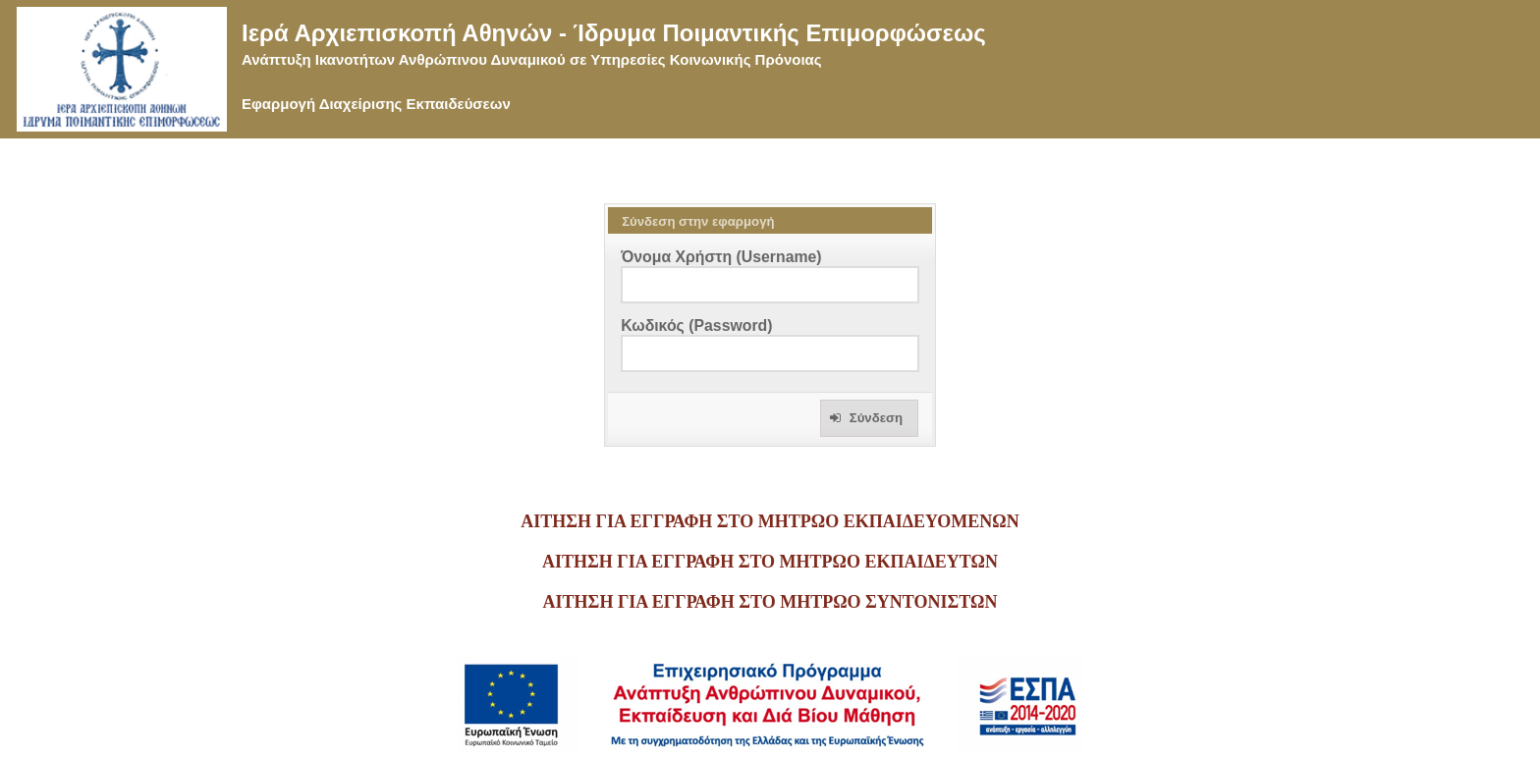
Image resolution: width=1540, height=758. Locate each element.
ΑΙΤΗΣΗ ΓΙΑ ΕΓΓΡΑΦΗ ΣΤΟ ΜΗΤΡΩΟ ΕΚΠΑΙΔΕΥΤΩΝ (770, 561)
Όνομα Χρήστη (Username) (721, 256)
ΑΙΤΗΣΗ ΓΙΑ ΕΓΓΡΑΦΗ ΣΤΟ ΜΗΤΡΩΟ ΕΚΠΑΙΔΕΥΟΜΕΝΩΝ (770, 521)
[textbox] (770, 284)
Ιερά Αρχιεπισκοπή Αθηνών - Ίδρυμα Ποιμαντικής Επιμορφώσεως (614, 33)
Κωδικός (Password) (696, 325)
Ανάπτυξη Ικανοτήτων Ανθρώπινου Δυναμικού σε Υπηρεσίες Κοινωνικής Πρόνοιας (532, 59)
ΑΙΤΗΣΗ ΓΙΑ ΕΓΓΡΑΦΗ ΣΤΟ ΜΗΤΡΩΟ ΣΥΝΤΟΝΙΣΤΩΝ (770, 602)
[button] (869, 418)
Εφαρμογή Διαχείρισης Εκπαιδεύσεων (376, 103)
